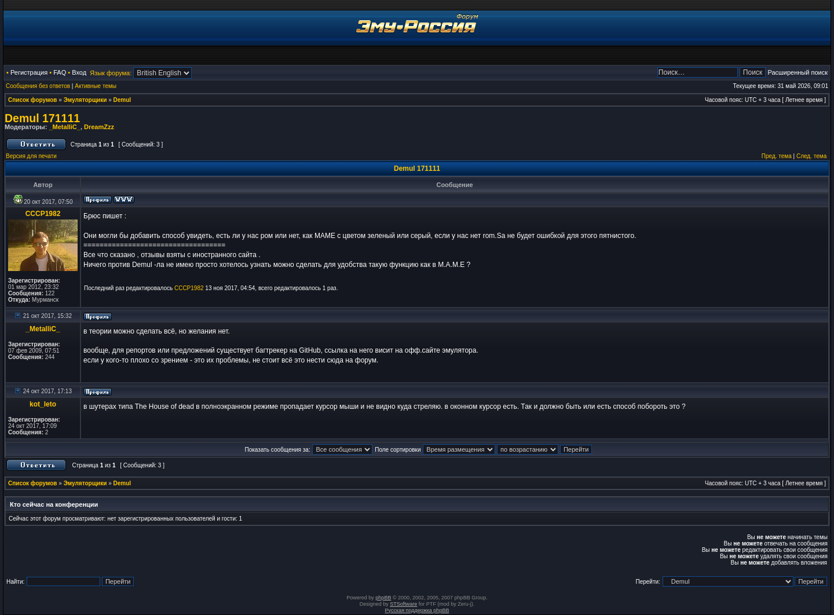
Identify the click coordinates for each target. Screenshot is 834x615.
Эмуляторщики (85, 100)
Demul (122, 100)
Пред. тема (777, 156)
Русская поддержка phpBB (417, 610)
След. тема (811, 156)
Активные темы (95, 86)
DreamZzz (99, 126)
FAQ (59, 72)
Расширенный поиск (797, 72)
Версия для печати (31, 156)
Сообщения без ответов (38, 86)
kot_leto (43, 404)
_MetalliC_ (64, 126)
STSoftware (403, 604)
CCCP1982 (43, 214)
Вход (79, 72)
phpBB (383, 598)
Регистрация (28, 72)
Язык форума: (110, 72)
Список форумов (32, 100)
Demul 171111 (42, 118)
